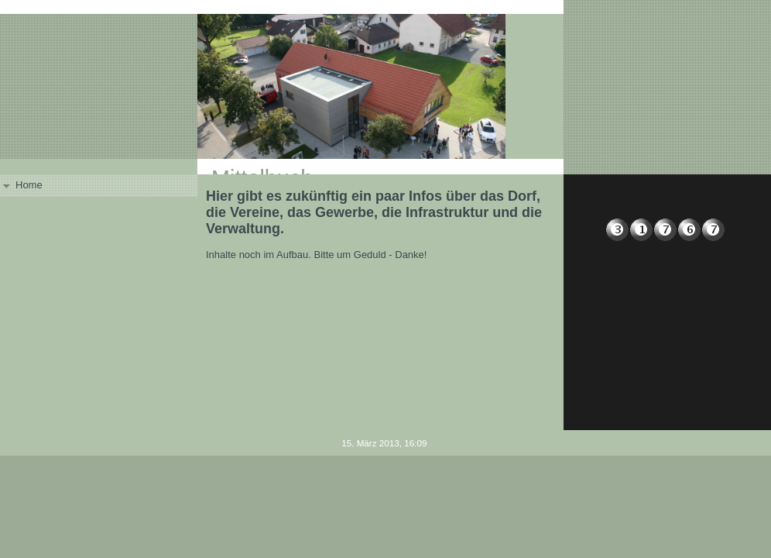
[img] (385, 87)
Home (29, 185)
